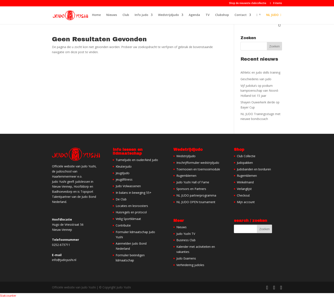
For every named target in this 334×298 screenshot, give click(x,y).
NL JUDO (273, 15)
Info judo (141, 15)
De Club (121, 199)
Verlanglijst (244, 189)
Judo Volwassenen (128, 186)
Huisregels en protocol (131, 212)
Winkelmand (245, 182)
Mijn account (246, 202)
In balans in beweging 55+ (133, 193)
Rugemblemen (186, 176)
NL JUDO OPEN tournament (195, 202)
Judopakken (245, 163)
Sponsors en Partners (191, 189)
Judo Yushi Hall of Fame (192, 182)
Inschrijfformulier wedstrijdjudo (197, 163)
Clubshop (222, 15)
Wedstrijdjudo (168, 15)
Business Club (186, 240)
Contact (241, 15)
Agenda (194, 15)
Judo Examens (186, 258)
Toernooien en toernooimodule (198, 169)
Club (125, 15)
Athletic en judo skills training (260, 72)
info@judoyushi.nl (64, 260)
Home (96, 15)
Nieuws (111, 15)
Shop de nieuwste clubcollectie (247, 3)
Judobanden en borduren (254, 169)
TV (208, 15)
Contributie (123, 225)
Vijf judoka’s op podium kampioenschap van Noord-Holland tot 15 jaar (259, 91)
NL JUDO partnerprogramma (196, 195)
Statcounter (8, 296)
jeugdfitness (124, 179)
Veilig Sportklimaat (128, 219)
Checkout (243, 195)
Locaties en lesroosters (132, 206)
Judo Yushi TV (185, 234)
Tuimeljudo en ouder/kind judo (137, 160)
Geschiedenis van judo (255, 79)
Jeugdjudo (123, 173)
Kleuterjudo (124, 166)
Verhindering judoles (190, 265)
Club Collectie (246, 156)
